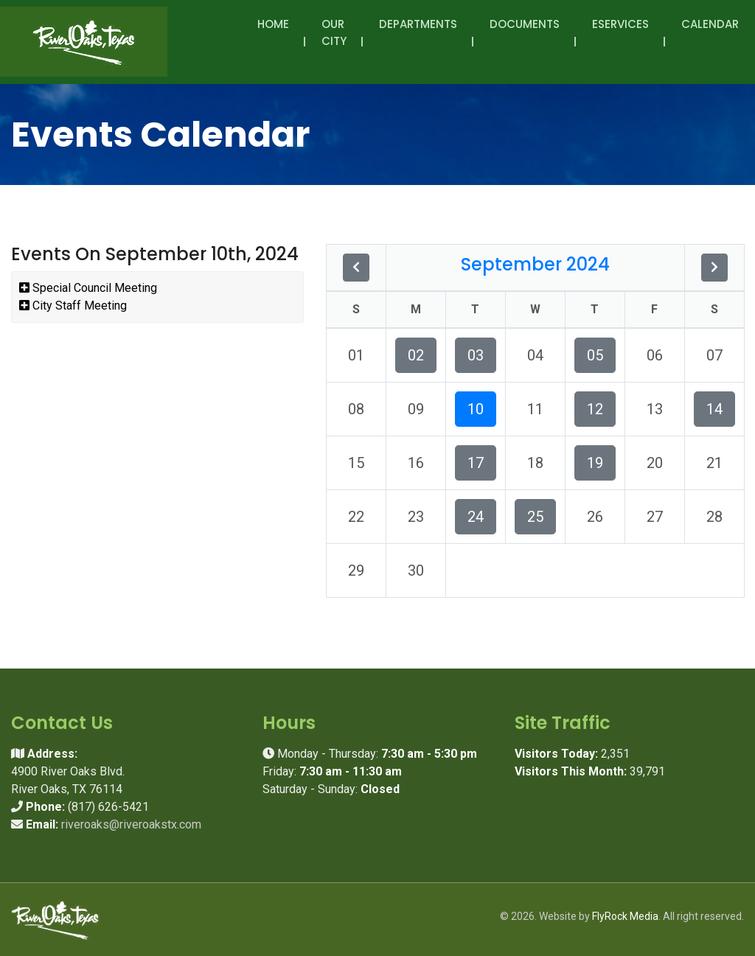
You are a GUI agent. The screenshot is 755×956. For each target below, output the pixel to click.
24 (475, 517)
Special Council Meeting (88, 288)
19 (595, 463)
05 (595, 355)
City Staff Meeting (73, 306)
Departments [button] (418, 32)
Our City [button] (334, 40)
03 (475, 355)
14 (714, 409)
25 (535, 517)
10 (475, 409)
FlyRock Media (625, 916)
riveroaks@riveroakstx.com (131, 824)
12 (595, 409)
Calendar (710, 24)
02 (416, 355)
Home (273, 24)
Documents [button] (525, 32)
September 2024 (535, 264)
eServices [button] (620, 32)
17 (475, 463)
